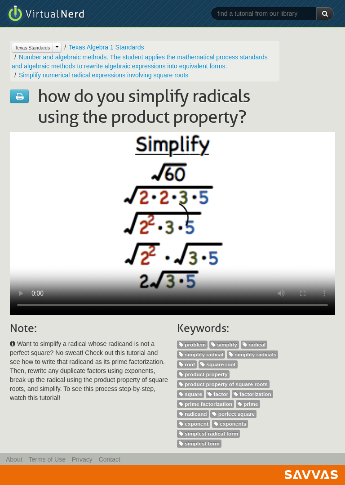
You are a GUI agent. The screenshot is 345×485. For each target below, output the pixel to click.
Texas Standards (32, 47)
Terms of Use (46, 459)
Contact (109, 459)
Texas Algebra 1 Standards (106, 47)
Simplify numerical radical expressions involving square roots (103, 75)
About (14, 459)
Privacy (82, 459)
